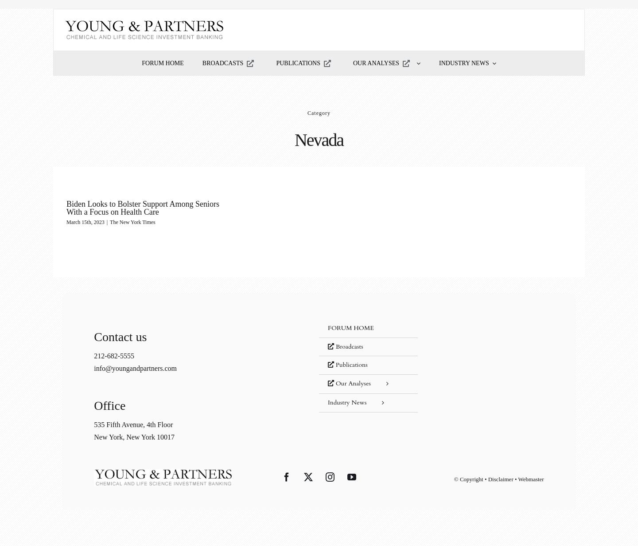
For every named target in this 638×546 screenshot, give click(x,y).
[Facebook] (286, 477)
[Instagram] (330, 477)
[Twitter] (308, 477)
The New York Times (133, 222)
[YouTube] (351, 477)
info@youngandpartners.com (135, 368)
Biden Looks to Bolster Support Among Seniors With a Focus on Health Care (142, 208)
